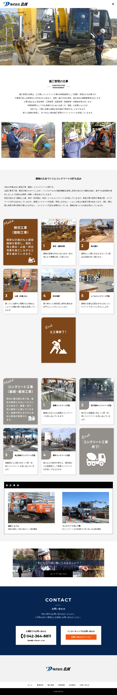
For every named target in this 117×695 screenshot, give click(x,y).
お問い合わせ (84, 685)
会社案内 (72, 685)
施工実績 (51, 685)
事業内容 (40, 685)
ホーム (30, 685)
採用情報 (61, 685)
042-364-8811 (36, 636)
